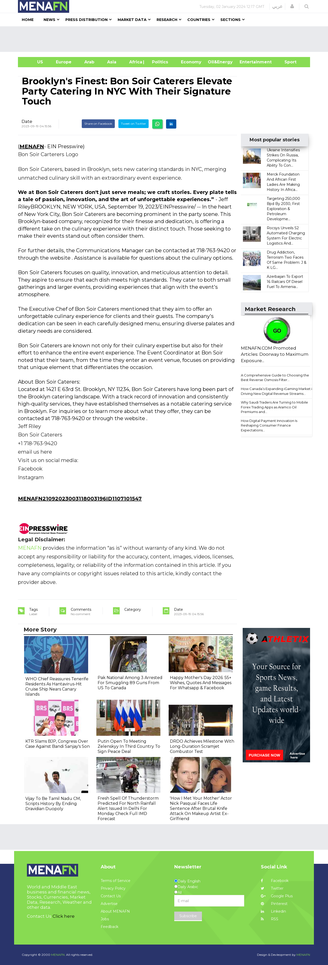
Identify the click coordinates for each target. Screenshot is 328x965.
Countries (198, 19)
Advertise (109, 903)
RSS (269, 919)
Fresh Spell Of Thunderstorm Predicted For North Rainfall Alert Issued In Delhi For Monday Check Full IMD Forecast (128, 808)
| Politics (159, 62)
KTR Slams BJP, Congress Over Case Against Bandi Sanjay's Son (57, 744)
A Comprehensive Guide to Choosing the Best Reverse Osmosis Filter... (275, 377)
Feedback (109, 926)
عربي (277, 6)
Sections (230, 19)
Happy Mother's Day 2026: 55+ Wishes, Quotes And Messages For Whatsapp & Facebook (200, 682)
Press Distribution (86, 19)
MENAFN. (58, 955)
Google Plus (277, 896)
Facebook (275, 880)
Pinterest (274, 903)
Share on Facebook (98, 123)
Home (28, 19)
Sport (287, 62)
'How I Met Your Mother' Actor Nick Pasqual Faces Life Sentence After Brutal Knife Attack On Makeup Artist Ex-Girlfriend (201, 808)
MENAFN (31, 146)
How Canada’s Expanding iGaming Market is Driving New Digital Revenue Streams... (277, 391)
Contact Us (111, 896)
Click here (64, 916)
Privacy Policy (113, 888)
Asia (112, 62)
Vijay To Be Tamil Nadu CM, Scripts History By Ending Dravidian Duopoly (53, 803)
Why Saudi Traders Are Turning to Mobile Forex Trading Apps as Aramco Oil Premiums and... (274, 407)
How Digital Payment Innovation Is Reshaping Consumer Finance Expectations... (269, 425)
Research (167, 19)
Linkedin (273, 911)
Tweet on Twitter (133, 123)
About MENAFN (115, 911)
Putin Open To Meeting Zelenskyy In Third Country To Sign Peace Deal (129, 746)
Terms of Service (115, 880)
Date (27, 121)
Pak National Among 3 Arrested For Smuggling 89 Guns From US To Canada (130, 682)
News (49, 19)
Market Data (132, 19)
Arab (89, 62)
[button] (292, 6)
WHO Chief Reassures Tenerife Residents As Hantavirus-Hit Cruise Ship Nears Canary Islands (56, 686)
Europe (63, 62)
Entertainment (248, 62)
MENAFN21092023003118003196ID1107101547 (80, 499)
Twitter (272, 888)
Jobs (105, 919)
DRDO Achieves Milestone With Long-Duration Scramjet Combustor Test (202, 746)
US (33, 62)
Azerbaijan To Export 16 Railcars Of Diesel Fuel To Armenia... (285, 281)
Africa (135, 62)
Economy (191, 62)
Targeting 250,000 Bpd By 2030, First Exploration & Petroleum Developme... (283, 208)
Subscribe (188, 916)
